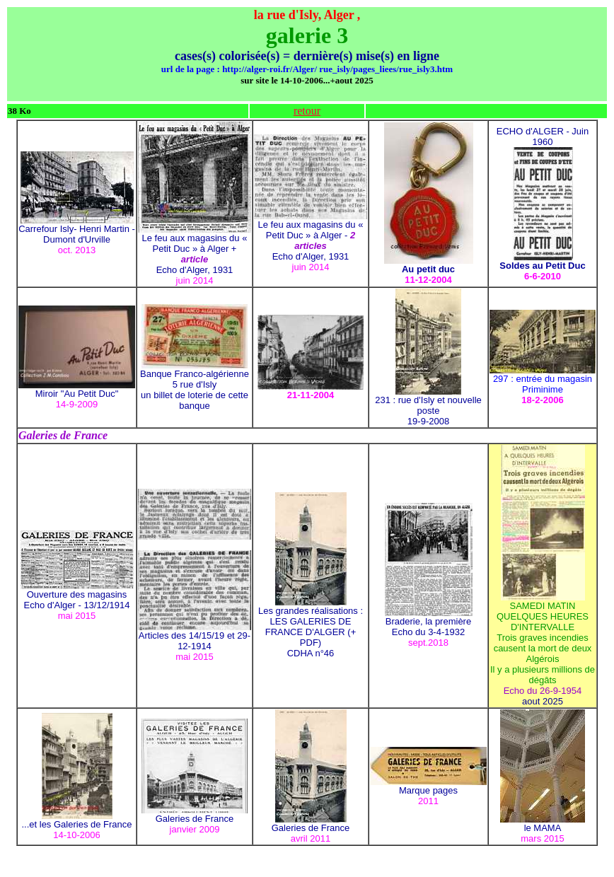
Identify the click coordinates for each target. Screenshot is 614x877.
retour (307, 111)
